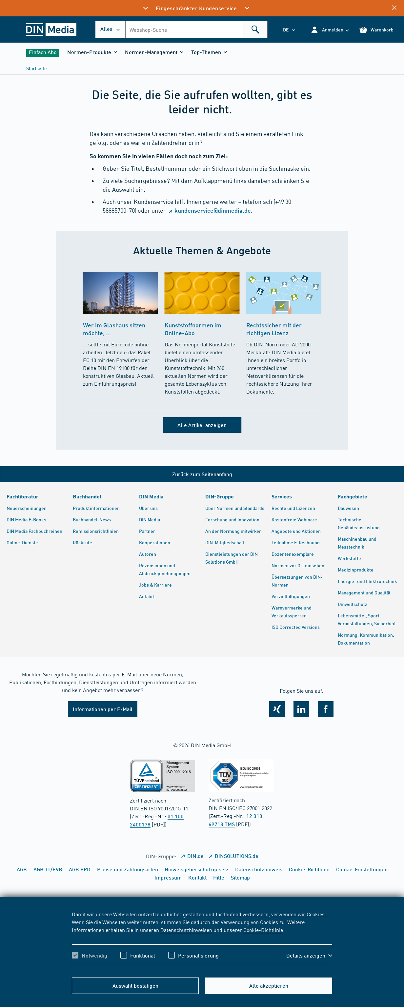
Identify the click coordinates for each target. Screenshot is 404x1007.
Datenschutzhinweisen (186, 929)
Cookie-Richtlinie (263, 929)
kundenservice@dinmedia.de (212, 210)
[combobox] (196, 29)
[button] (330, 29)
